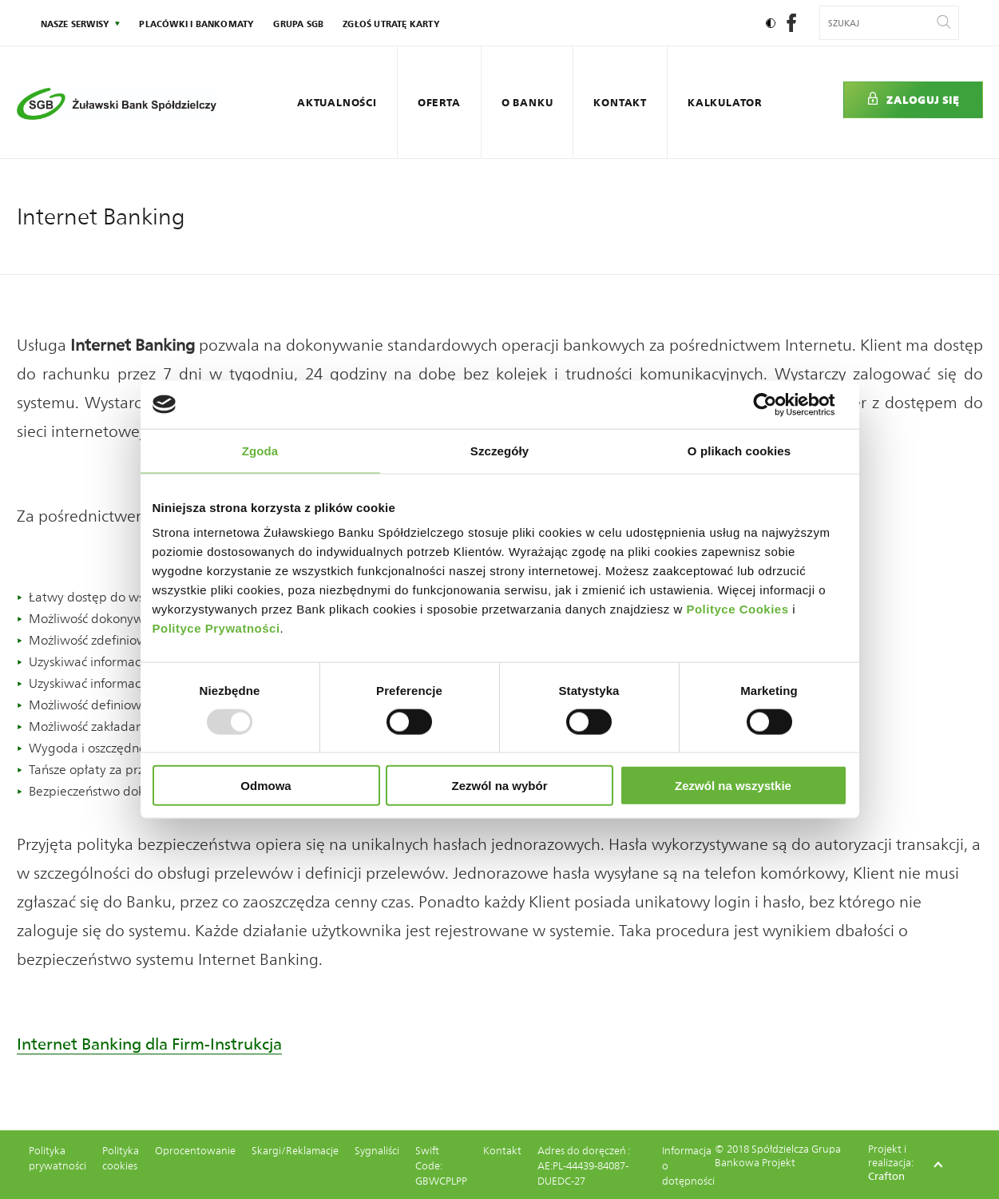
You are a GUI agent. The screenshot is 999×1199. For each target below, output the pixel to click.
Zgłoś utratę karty (391, 24)
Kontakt (620, 102)
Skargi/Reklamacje (295, 1151)
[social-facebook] (791, 27)
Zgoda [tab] (260, 450)
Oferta (439, 102)
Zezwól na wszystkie (733, 785)
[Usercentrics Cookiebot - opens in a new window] (777, 404)
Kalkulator (725, 102)
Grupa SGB (298, 24)
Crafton (886, 1175)
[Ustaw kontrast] (770, 23)
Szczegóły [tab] (499, 450)
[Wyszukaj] (944, 22)
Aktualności (337, 102)
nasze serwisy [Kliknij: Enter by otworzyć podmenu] (75, 24)
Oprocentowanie (195, 1151)
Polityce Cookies (737, 609)
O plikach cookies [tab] (739, 450)
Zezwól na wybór (499, 785)
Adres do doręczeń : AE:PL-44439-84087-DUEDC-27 (583, 1166)
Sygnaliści (377, 1151)
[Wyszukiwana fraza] (879, 22)
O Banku (527, 102)
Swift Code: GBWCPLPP (441, 1166)
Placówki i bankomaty (196, 24)
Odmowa (265, 785)
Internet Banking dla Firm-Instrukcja (149, 1044)
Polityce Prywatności (216, 628)
